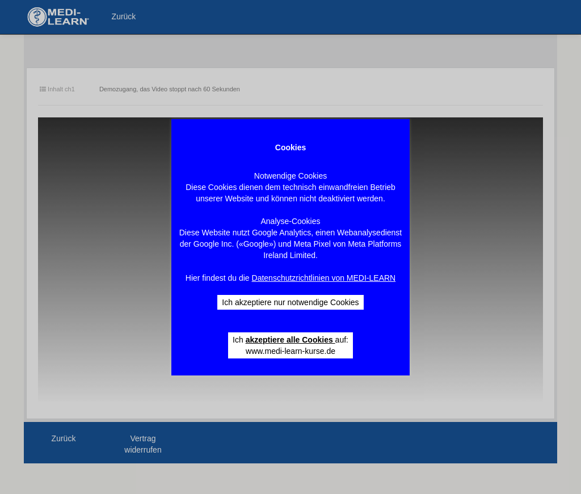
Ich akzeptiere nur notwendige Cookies (290, 302)
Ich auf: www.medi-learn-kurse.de (290, 345)
